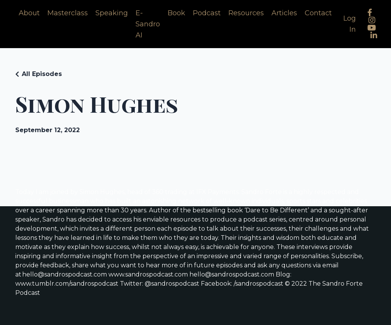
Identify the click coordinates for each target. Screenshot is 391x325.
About (29, 13)
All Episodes (42, 74)
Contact (318, 13)
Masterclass (67, 13)
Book (176, 13)
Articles (284, 13)
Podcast (207, 13)
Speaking (111, 13)
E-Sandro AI (148, 24)
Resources (246, 13)
